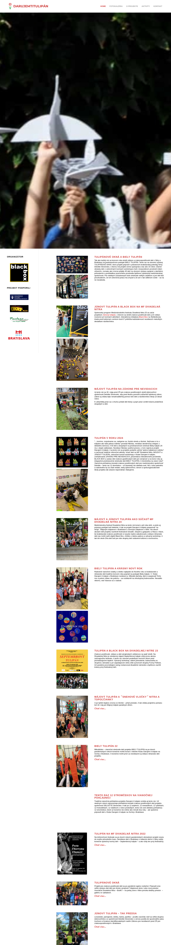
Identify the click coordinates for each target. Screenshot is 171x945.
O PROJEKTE (132, 6)
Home (103, 6)
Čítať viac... (100, 708)
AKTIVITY (146, 6)
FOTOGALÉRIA (116, 6)
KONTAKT (157, 6)
